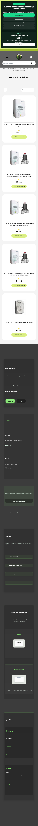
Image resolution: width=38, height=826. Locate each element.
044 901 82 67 (8, 393)
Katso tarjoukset (19, 15)
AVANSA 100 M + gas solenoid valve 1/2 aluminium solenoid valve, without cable (19, 225)
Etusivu (5, 68)
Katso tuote (19, 45)
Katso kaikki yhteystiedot (19, 501)
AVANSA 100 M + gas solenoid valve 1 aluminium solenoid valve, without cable (19, 274)
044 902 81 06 (8, 469)
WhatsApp (10, 401)
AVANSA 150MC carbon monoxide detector (19, 323)
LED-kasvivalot (19, 19)
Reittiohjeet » (9, 746)
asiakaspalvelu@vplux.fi (11, 386)
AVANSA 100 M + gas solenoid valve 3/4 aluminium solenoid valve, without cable (19, 175)
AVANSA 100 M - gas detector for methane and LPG (19, 126)
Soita (21, 401)
